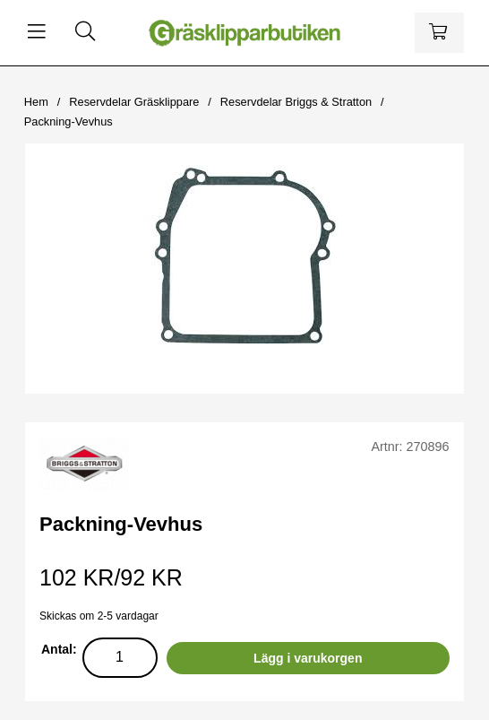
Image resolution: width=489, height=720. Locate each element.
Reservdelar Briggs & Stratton (296, 101)
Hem (36, 101)
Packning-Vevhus (68, 121)
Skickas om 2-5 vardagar (99, 616)
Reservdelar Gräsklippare (134, 101)
